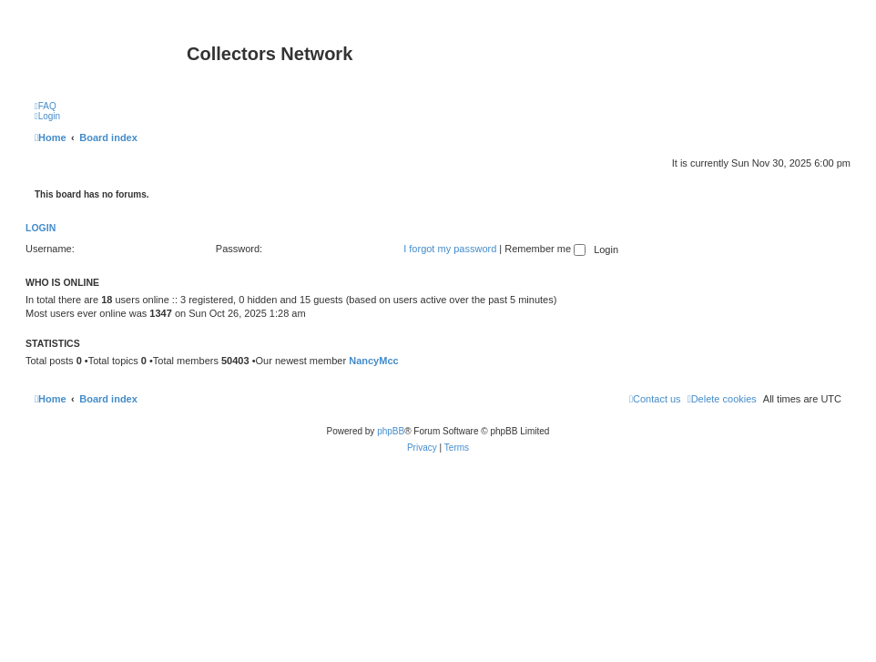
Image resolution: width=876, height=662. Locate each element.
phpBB (390, 431)
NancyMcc (373, 360)
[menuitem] (45, 106)
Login (40, 227)
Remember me (545, 248)
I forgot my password (449, 248)
